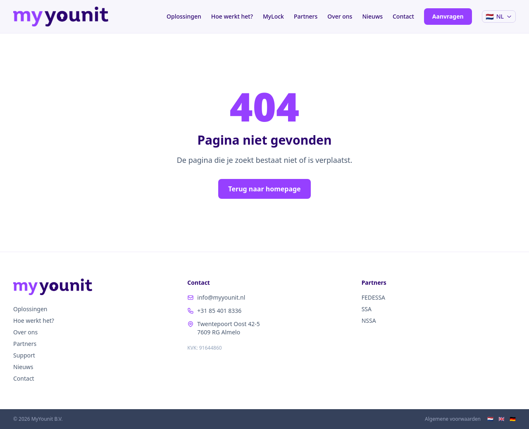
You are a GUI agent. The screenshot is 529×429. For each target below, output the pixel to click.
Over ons (339, 16)
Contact (403, 16)
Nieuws (372, 16)
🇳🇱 (490, 419)
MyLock (273, 16)
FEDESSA (373, 297)
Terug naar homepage (264, 188)
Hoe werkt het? (232, 16)
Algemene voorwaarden (453, 419)
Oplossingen (184, 16)
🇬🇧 (501, 419)
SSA (367, 309)
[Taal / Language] (499, 16)
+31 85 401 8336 (214, 311)
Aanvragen (448, 16)
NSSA (369, 320)
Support (24, 355)
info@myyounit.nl (216, 297)
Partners (305, 16)
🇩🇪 (513, 419)
